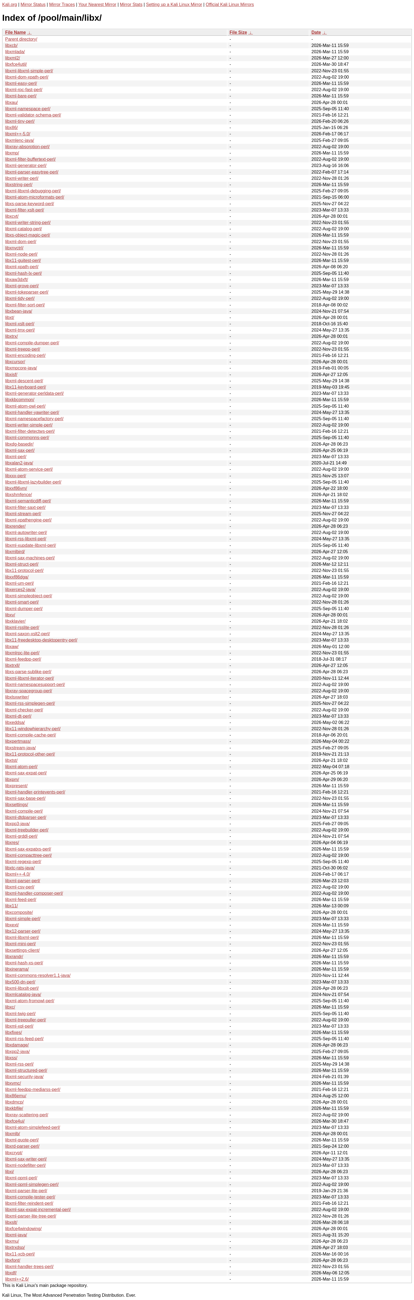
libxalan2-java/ (19, 463)
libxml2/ (12, 58)
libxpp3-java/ (17, 823)
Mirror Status (33, 4)
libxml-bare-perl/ (21, 96)
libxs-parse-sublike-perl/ (28, 671)
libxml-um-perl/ (19, 583)
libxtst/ (11, 760)
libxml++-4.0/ (17, 874)
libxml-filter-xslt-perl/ (24, 210)
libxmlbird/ (15, 551)
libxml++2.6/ (17, 1279)
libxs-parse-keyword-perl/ (29, 203)
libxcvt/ (12, 216)
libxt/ (9, 317)
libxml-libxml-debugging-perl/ (33, 191)
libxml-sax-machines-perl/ (30, 558)
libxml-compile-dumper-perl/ (32, 343)
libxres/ (12, 842)
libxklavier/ (15, 621)
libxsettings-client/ (22, 950)
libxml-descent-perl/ (24, 380)
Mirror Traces (62, 4)
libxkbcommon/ (19, 399)
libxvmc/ (13, 1083)
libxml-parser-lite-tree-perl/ (30, 1216)
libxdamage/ (17, 1045)
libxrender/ (15, 526)
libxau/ (11, 102)
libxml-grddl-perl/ (21, 836)
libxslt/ (11, 1222)
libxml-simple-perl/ (22, 918)
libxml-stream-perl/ (23, 513)
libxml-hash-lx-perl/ (23, 273)
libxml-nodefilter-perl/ (25, 1165)
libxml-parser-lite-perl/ (26, 1190)
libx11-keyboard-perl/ (25, 387)
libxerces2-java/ (20, 589)
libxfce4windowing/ (23, 1228)
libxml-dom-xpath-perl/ (26, 77)
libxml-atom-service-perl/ (29, 469)
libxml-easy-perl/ (21, 83)
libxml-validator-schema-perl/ (33, 115)
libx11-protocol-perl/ (24, 570)
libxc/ (10, 1007)
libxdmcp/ (14, 1102)
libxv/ (10, 615)
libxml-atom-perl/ (21, 766)
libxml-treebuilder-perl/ (26, 830)
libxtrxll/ (12, 665)
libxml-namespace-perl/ (27, 108)
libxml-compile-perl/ (24, 811)
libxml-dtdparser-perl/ (25, 817)
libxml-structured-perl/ (26, 1070)
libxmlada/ (15, 51)
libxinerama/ (17, 969)
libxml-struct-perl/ (22, 564)
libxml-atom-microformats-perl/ (34, 197)
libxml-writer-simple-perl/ (28, 425)
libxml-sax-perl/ (20, 450)
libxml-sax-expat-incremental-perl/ (38, 1209)
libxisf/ (11, 374)
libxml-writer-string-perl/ (28, 222)
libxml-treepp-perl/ (22, 349)
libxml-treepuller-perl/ (25, 1020)
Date (316, 32)
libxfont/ (12, 1260)
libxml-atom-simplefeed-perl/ (32, 1127)
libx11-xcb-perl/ (20, 1254)
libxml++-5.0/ (17, 134)
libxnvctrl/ (14, 248)
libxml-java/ (16, 1235)
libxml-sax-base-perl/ (25, 798)
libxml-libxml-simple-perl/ (29, 70)
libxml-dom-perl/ (20, 241)
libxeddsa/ (15, 722)
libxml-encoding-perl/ (25, 355)
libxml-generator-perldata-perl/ (34, 393)
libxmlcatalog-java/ (23, 994)
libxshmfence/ (18, 494)
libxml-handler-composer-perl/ (34, 893)
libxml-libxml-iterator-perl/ (29, 678)
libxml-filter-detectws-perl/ (30, 431)
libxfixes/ (13, 1032)
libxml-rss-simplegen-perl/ (30, 703)
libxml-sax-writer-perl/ (26, 1159)
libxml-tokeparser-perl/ (26, 292)
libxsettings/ (16, 804)
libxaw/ (12, 646)
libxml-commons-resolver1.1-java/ (37, 975)
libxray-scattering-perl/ (26, 1115)
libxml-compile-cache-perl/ (30, 735)
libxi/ (9, 1171)
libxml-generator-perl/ (25, 165)
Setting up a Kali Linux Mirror (174, 4)
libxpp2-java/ (17, 1051)
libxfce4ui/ (15, 1121)
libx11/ (11, 906)
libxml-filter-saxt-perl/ (25, 507)
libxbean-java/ (18, 311)
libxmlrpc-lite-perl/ (22, 653)
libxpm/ (12, 779)
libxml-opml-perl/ (21, 1178)
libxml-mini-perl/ (20, 943)
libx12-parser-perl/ (22, 931)
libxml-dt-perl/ (18, 716)
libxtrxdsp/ (15, 1247)
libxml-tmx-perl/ (20, 330)
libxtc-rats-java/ (20, 868)
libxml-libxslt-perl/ (22, 988)
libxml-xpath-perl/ (22, 266)
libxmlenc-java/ (19, 140)
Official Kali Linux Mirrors (230, 4)
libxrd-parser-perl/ (22, 1146)
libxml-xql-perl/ (19, 1026)
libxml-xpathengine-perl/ (28, 520)
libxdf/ (11, 1273)
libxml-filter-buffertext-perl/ (30, 159)
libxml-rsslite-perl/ (22, 627)
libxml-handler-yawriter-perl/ (32, 412)
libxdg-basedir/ (19, 444)
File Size (238, 32)
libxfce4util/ (16, 64)
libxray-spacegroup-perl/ (28, 690)
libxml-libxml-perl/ (22, 937)
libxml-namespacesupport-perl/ (35, 684)
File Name (15, 32)
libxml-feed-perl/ (20, 899)
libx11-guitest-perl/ (23, 260)
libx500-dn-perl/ (20, 982)
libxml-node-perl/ (21, 254)
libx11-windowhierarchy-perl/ (33, 728)
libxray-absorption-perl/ (27, 146)
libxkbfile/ (14, 1108)
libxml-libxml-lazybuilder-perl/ (33, 482)
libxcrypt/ (13, 1152)
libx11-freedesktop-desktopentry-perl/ (41, 640)
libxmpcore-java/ (21, 368)
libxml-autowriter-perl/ (26, 532)
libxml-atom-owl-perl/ (25, 406)
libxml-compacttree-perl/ (28, 855)
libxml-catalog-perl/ (23, 228)
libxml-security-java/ (24, 1076)
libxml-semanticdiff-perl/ (28, 501)
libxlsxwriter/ (17, 697)
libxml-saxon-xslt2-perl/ (27, 633)
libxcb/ (11, 45)
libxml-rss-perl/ (19, 1064)
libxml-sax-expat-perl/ (26, 773)
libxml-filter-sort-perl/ (25, 305)
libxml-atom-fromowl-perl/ (29, 1000)
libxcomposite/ (19, 912)
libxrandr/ (14, 956)
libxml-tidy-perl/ (20, 298)
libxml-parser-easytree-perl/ (31, 172)
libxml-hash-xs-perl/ (24, 963)
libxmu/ (12, 1241)
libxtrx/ (11, 336)
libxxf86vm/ (16, 488)
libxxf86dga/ (16, 577)
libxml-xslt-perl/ (19, 323)
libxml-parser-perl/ (22, 880)
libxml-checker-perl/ (24, 710)
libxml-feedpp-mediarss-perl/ (32, 1089)
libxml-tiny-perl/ (20, 121)
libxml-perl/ (15, 456)
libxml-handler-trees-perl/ (29, 1266)
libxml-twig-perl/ (20, 1013)
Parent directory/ (21, 39)
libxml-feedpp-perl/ (23, 659)
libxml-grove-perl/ (22, 286)
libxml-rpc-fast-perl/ (23, 89)
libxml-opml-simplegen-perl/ (32, 1184)
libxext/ (12, 925)
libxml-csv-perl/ (19, 887)
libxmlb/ (12, 1133)
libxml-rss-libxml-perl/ (25, 538)
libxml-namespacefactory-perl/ (34, 418)
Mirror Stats (131, 4)
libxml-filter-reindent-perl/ (29, 1203)
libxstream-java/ (20, 748)
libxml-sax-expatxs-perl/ (28, 849)
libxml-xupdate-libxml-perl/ (30, 545)
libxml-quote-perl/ (22, 1140)
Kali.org (9, 4)
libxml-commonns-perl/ (27, 437)
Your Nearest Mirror (97, 4)
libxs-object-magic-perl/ (27, 235)
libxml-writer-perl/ (22, 178)
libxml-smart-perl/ (22, 602)
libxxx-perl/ (15, 475)
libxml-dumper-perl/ (24, 608)
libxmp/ (12, 153)
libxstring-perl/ (18, 184)
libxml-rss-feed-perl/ (24, 1038)
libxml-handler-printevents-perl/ (35, 792)
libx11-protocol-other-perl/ (30, 754)
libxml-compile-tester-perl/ (30, 1197)
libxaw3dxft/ (16, 279)
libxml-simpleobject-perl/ (28, 596)
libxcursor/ (15, 361)
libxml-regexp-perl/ (23, 861)
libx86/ (11, 127)
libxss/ (11, 1057)
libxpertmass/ (18, 741)
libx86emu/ (15, 1095)
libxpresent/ (16, 785)
